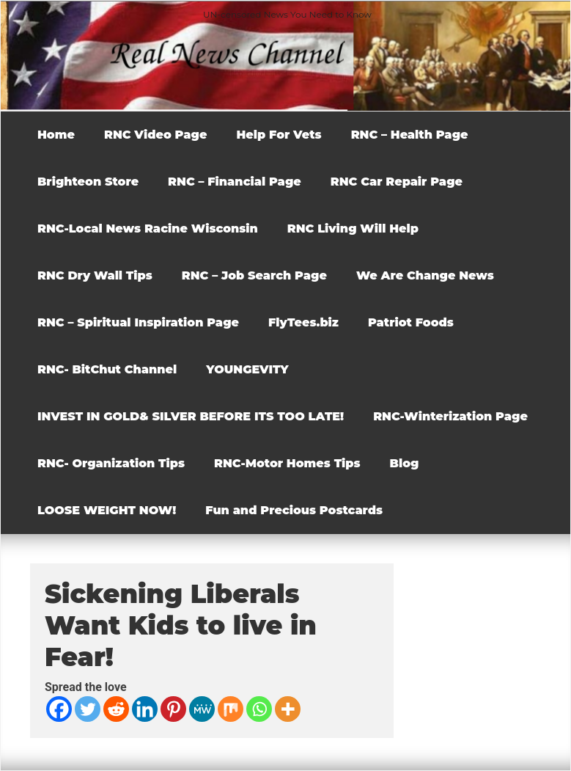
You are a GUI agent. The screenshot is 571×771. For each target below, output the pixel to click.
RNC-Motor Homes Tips (287, 463)
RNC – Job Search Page (254, 275)
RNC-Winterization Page (450, 416)
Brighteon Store (88, 182)
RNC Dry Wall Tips (94, 275)
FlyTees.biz (303, 322)
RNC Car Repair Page (397, 182)
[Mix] (230, 709)
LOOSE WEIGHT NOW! (106, 510)
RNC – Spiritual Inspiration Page (138, 322)
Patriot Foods (411, 322)
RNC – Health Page (409, 135)
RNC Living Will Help (353, 228)
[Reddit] (116, 709)
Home (56, 135)
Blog (404, 463)
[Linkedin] (145, 709)
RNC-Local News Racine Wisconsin (147, 228)
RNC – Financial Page (234, 182)
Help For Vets (278, 135)
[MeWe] (202, 709)
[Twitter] (87, 709)
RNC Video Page (155, 135)
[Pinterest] (173, 709)
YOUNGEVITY (247, 369)
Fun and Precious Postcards (294, 510)
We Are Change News (425, 275)
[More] (288, 709)
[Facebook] (59, 709)
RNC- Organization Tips (111, 463)
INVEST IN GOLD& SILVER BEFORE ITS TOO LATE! (190, 416)
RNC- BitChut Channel (107, 369)
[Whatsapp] (259, 709)
